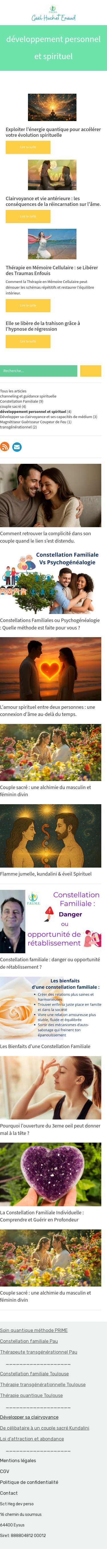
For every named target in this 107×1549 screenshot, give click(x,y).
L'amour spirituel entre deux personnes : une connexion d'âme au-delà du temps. (50, 677)
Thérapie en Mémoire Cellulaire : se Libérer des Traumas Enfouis (52, 270)
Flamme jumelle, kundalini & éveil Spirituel (50, 840)
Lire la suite (28, 147)
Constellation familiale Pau (29, 1341)
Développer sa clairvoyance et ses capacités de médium (46, 417)
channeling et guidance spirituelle (28, 396)
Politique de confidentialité (29, 1482)
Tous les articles (13, 391)
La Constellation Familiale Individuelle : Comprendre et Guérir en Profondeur (50, 1183)
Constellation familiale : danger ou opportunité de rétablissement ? (50, 930)
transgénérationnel (16, 427)
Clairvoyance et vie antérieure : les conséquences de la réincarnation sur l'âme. (53, 201)
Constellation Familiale (19, 401)
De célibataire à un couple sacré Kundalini (44, 1428)
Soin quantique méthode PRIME (34, 1330)
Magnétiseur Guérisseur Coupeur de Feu (33, 422)
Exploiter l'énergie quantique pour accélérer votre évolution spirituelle (53, 132)
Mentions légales (18, 1460)
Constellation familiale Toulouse (34, 1374)
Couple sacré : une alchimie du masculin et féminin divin (50, 761)
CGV (4, 1471)
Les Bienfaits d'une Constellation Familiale (50, 1013)
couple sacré (10, 406)
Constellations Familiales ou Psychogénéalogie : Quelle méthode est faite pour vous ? (50, 591)
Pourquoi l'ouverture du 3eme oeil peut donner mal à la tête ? (50, 1096)
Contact (9, 1493)
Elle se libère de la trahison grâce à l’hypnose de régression (43, 326)
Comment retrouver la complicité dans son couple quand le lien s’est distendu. (50, 504)
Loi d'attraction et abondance (32, 1439)
